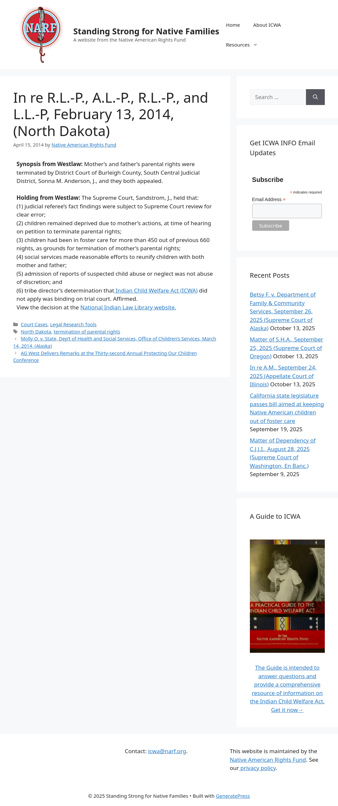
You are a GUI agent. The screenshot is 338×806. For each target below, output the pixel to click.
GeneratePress (233, 795)
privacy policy (257, 768)
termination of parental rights (87, 332)
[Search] (315, 97)
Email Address (269, 199)
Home (233, 24)
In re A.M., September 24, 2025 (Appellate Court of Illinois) (283, 376)
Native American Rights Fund (268, 759)
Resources (245, 44)
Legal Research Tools (73, 324)
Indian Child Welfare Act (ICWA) (156, 290)
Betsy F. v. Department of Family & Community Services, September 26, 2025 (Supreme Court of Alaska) (283, 311)
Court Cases (34, 324)
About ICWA (267, 24)
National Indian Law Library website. (128, 307)
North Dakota (36, 332)
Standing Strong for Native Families (146, 31)
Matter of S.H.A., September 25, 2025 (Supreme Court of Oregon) (286, 347)
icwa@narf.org (167, 751)
